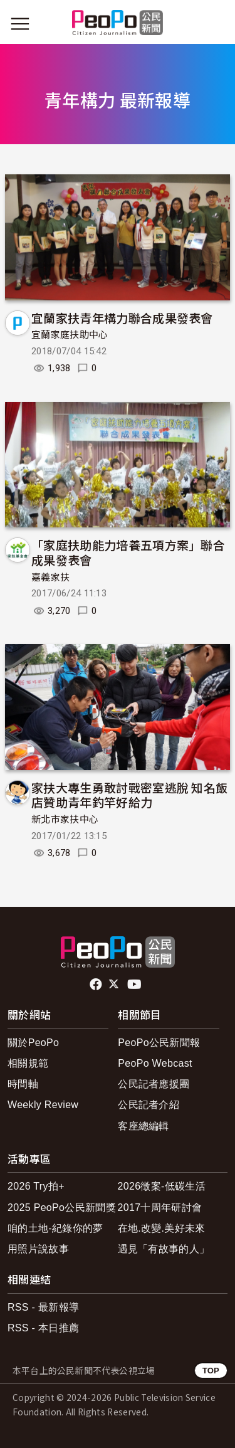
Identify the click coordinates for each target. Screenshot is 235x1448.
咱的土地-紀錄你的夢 (55, 1228)
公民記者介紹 (148, 1104)
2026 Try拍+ (36, 1186)
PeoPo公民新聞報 (159, 1042)
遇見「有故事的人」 (164, 1249)
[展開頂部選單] (214, 23)
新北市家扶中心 (64, 819)
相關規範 (28, 1063)
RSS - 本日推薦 (43, 1328)
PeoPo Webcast (155, 1063)
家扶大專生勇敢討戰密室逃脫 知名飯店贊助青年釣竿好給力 (129, 795)
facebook (97, 984)
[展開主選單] (20, 23)
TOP (210, 1370)
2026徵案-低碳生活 (162, 1186)
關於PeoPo (33, 1042)
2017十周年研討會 (160, 1207)
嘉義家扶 (50, 577)
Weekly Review (43, 1104)
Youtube (135, 984)
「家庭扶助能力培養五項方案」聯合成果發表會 (128, 552)
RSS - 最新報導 (43, 1307)
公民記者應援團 (153, 1084)
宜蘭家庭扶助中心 (69, 335)
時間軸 (23, 1084)
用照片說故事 (38, 1249)
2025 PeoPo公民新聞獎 (62, 1207)
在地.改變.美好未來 (162, 1228)
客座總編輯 (143, 1126)
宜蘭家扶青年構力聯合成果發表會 (122, 317)
